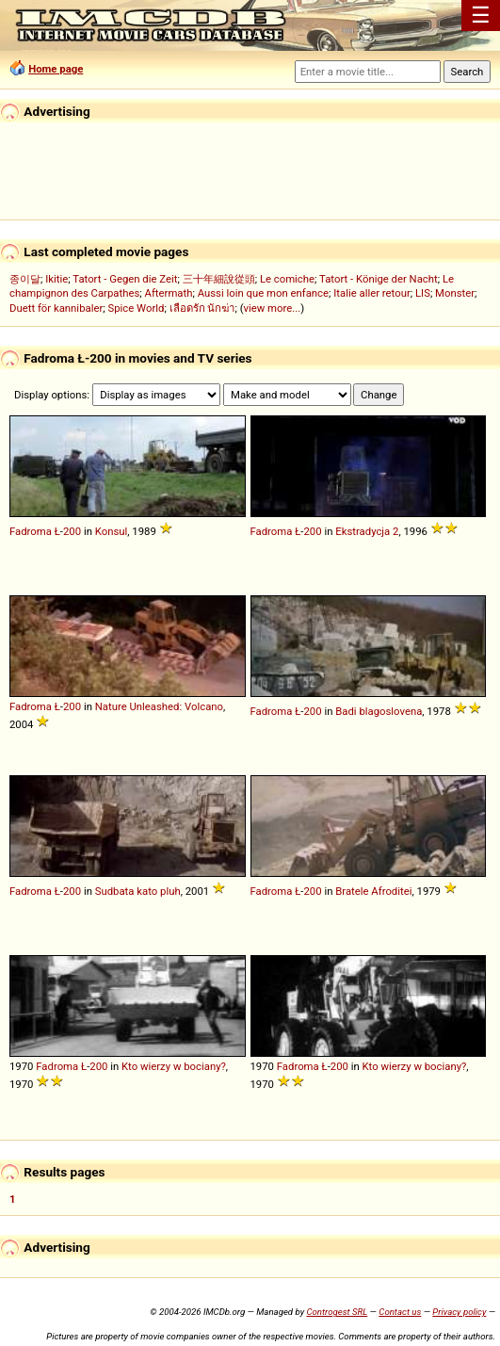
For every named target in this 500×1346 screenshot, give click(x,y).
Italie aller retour (371, 293)
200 (72, 531)
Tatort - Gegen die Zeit (125, 278)
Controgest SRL (336, 1311)
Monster (455, 293)
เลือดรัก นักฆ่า (202, 308)
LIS (422, 293)
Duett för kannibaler (56, 308)
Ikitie (56, 278)
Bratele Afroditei (373, 891)
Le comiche (287, 278)
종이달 (24, 278)
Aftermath (169, 293)
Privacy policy (459, 1311)
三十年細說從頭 (219, 278)
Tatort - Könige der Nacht (378, 278)
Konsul (111, 531)
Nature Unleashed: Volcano (159, 706)
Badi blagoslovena (378, 711)
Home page (55, 68)
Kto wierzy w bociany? (173, 1066)
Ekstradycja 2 (366, 531)
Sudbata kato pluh (138, 891)
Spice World (135, 308)
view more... (272, 308)
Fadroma (30, 531)
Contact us (400, 1311)
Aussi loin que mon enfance (263, 293)
